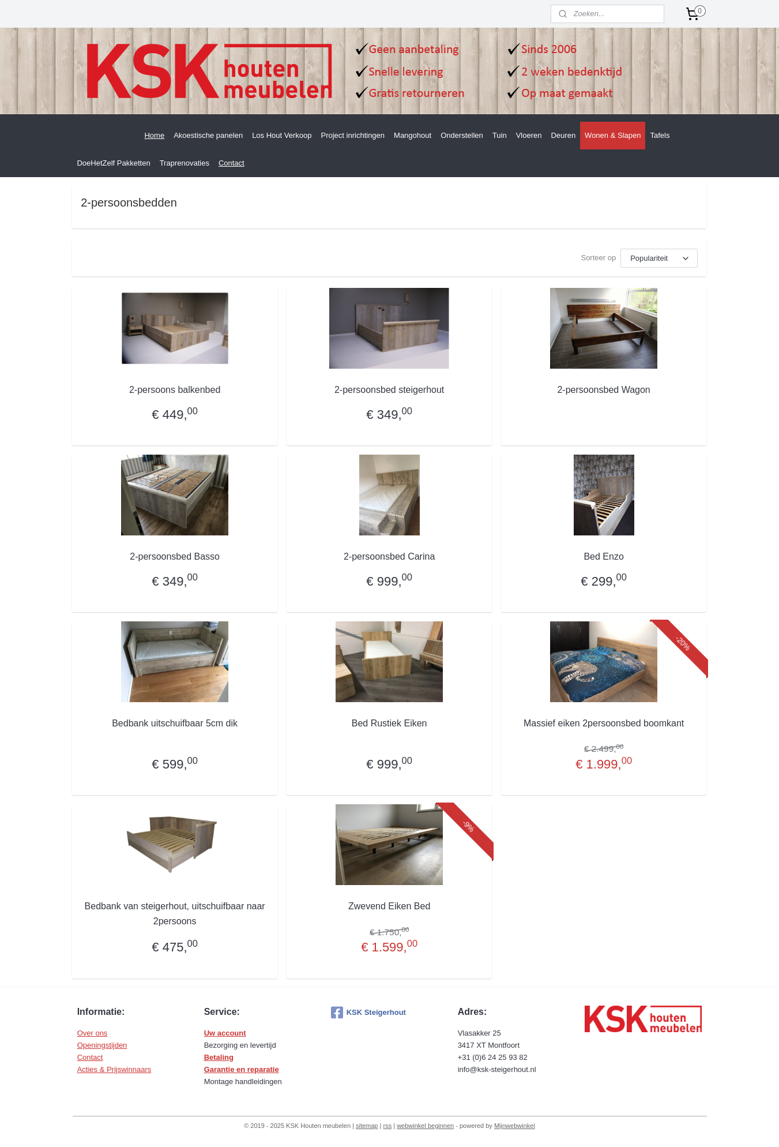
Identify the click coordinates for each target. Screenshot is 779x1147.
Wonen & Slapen (613, 135)
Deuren (563, 135)
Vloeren (529, 135)
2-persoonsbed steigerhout (389, 390)
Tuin (499, 135)
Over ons (92, 1033)
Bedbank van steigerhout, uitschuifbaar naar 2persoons (175, 913)
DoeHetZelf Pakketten (113, 163)
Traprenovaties (184, 163)
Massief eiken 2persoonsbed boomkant (604, 723)
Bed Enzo (604, 556)
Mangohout (412, 135)
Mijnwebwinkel (514, 1125)
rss (387, 1125)
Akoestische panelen (208, 135)
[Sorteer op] (660, 258)
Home (154, 135)
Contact (231, 163)
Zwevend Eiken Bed (389, 906)
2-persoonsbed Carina (389, 556)
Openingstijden (102, 1045)
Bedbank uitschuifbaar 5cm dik (175, 723)
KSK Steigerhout (368, 1012)
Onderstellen (462, 135)
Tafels (659, 135)
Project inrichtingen (353, 135)
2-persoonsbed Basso (175, 556)
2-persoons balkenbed (174, 390)
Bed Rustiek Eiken (389, 723)
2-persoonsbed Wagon (604, 390)
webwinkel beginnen (425, 1125)
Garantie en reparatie (241, 1069)
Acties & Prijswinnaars (114, 1069)
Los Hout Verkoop (281, 135)
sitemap (367, 1125)
